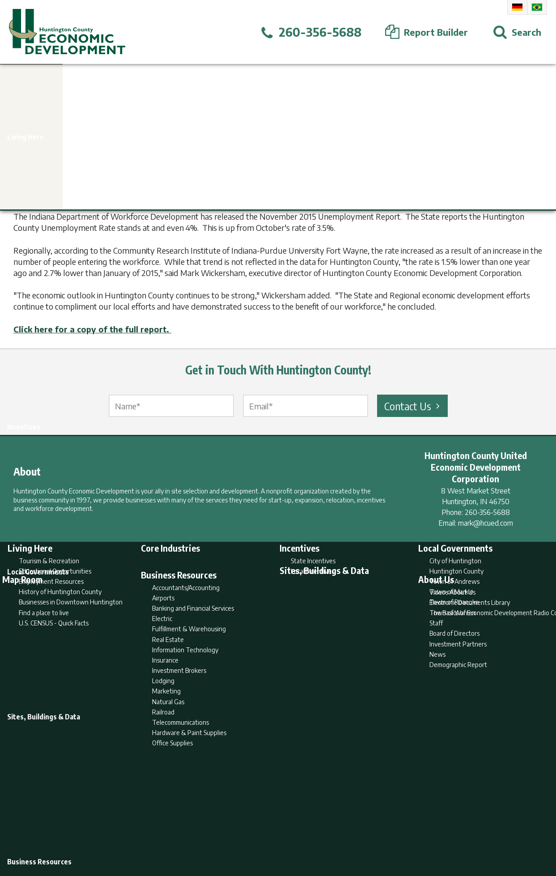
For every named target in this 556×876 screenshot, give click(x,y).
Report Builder (274, 834)
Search (232, 834)
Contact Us (413, 405)
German (517, 7)
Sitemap (349, 834)
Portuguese (537, 7)
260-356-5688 (487, 512)
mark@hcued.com (485, 523)
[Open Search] (517, 32)
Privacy (317, 834)
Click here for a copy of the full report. (92, 329)
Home (203, 834)
